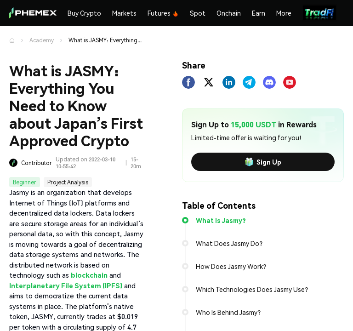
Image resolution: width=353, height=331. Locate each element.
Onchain (228, 13)
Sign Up (263, 161)
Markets (124, 13)
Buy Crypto (84, 13)
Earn (258, 13)
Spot (197, 13)
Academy (41, 40)
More (283, 13)
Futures (163, 13)
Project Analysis (67, 182)
